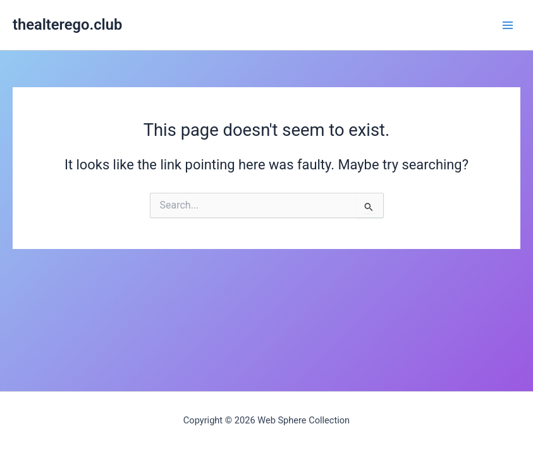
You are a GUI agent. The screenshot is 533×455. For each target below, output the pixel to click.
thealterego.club (67, 24)
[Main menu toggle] (507, 24)
